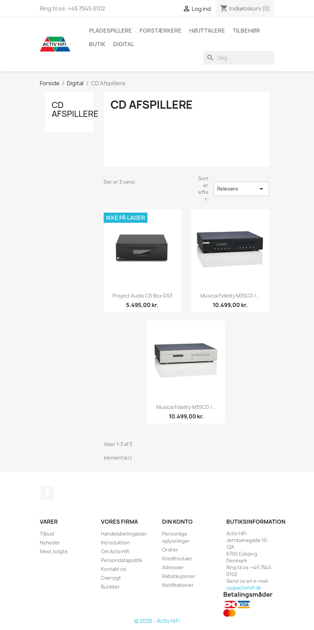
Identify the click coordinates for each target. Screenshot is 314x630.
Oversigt (111, 578)
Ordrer (170, 549)
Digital (123, 44)
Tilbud (47, 533)
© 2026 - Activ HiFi (157, 621)
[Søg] (239, 58)
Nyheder (50, 542)
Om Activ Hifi (115, 551)
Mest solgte (54, 551)
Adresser (173, 567)
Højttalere (207, 30)
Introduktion (115, 542)
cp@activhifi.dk (243, 587)
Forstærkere (160, 30)
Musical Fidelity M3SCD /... (230, 295)
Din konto (177, 521)
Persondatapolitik (121, 560)
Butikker (110, 586)
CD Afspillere (75, 109)
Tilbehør (246, 30)
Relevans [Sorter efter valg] (241, 189)
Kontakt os (113, 569)
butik (97, 44)
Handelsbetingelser (124, 533)
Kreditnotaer (177, 558)
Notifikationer (178, 585)
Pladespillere (110, 30)
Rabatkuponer (178, 576)
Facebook (47, 492)
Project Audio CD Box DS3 (142, 295)
